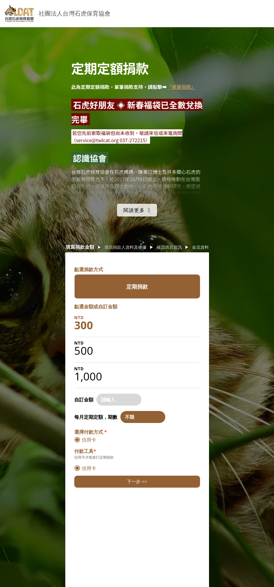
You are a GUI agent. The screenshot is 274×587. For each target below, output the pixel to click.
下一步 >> (137, 481)
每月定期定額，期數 (95, 417)
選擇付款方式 (90, 432)
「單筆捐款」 (181, 86)
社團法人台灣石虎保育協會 (74, 13)
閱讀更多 (134, 210)
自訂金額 (83, 399)
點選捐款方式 (88, 269)
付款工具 (85, 451)
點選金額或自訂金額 (95, 306)
